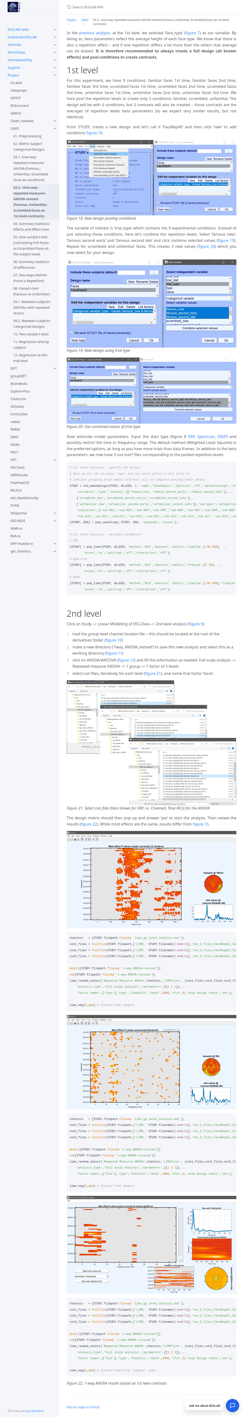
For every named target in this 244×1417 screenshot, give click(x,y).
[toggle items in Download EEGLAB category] (55, 37)
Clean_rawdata (22, 121)
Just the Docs (35, 1411)
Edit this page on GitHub (83, 1407)
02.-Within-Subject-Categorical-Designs (29, 146)
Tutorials (14, 44)
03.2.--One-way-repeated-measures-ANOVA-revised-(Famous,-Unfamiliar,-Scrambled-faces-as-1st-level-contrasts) (30, 201)
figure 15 (201, 824)
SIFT (13, 368)
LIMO (14, 128)
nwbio (15, 421)
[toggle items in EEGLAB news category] (55, 29)
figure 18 (94, 132)
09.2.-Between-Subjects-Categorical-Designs (32, 323)
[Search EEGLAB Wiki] (123, 7)
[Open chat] (232, 1405)
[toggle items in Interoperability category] (55, 60)
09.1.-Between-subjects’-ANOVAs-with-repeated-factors (32, 307)
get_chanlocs (20, 551)
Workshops (16, 52)
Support (14, 67)
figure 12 (126, 660)
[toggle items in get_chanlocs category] (55, 551)
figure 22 (89, 824)
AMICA (15, 113)
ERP (191, 436)
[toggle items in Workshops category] (55, 52)
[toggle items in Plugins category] (55, 75)
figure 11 (114, 653)
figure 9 (196, 623)
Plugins (13, 75)
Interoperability (20, 60)
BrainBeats (18, 383)
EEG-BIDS (17, 520)
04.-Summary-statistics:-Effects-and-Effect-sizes (32, 226)
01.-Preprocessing (27, 136)
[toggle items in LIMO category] (55, 128)
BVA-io (15, 536)
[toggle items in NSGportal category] (55, 513)
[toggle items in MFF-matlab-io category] (55, 543)
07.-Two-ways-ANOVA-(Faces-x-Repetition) (30, 278)
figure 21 (153, 673)
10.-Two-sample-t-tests (31, 334)
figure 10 (114, 640)
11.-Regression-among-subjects (31, 344)
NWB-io (16, 528)
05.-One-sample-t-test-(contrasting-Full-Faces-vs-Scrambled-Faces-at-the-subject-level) (31, 245)
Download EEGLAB (22, 37)
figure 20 (206, 246)
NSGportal (18, 513)
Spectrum (206, 436)
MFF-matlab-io (21, 543)
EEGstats (17, 406)
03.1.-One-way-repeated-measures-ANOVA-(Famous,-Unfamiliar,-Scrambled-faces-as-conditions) (31, 168)
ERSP (222, 436)
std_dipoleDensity (24, 498)
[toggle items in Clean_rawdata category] (55, 121)
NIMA (14, 444)
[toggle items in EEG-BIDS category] (55, 521)
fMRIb (15, 429)
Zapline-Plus (20, 391)
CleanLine (18, 399)
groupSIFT (18, 376)
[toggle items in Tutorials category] (55, 45)
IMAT (14, 437)
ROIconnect (19, 105)
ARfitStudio (19, 475)
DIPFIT (15, 98)
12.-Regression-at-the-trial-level (30, 358)
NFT (13, 459)
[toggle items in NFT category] (55, 460)
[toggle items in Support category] (55, 67)
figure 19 (226, 240)
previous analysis (94, 32)
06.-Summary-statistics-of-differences (31, 264)
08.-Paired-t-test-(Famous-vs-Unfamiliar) (31, 291)
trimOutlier (19, 414)
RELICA (15, 490)
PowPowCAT (20, 482)
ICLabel (16, 82)
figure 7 (192, 32)
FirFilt (14, 505)
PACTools (17, 467)
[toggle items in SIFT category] (55, 368)
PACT (14, 452)
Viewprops (18, 90)
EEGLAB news (18, 29)
